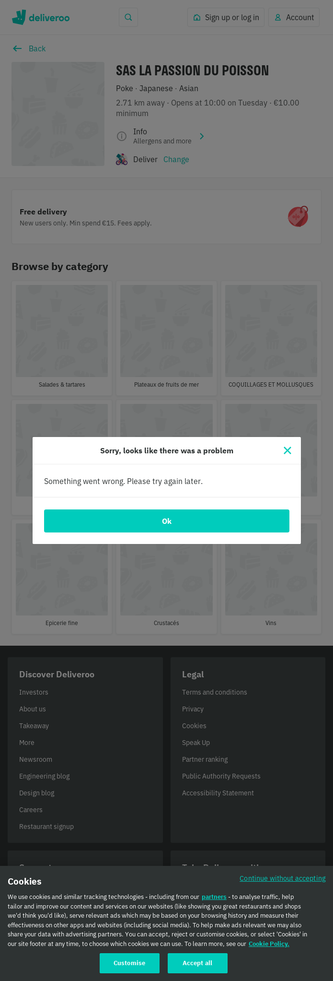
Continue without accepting (283, 884)
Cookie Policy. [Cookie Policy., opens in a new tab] (269, 950)
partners (214, 903)
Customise (129, 969)
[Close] (287, 450)
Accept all (197, 969)
